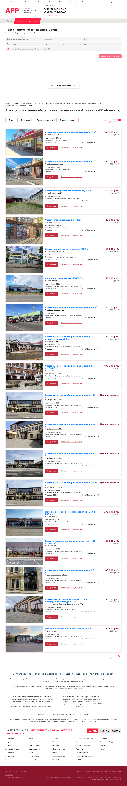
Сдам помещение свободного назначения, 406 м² (70, 454)
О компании (42, 2)
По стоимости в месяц (45, 120)
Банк (7, 760)
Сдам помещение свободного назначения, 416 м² (70, 425)
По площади (25, 120)
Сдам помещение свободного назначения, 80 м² (71, 307)
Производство (81, 742)
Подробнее (51, 148)
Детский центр (34, 746)
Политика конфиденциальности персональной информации (99, 772)
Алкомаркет (10, 738)
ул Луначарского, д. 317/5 (56, 575)
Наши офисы (74, 2)
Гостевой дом (34, 756)
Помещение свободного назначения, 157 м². (68, 628)
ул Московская (51, 281)
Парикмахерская (58, 756)
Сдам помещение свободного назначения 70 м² (70, 132)
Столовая (103, 738)
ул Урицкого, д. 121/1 (53, 400)
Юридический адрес (107, 742)
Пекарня (55, 760)
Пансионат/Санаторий (84, 756)
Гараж (31, 753)
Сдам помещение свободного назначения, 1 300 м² (71, 483)
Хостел (55, 738)
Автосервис (10, 756)
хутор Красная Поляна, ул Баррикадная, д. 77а (64, 604)
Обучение (63, 2)
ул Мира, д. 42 (51, 341)
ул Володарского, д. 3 (54, 310)
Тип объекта (11, 44)
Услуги (102, 746)
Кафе (31, 738)
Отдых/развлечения (83, 746)
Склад (78, 760)
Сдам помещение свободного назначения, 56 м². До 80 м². (69, 367)
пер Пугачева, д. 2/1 (53, 193)
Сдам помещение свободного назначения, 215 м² (70, 571)
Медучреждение (58, 749)
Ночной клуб (34, 742)
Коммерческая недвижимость (17, 39)
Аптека (8, 746)
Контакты (9, 775)
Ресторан (79, 749)
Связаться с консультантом (71, 148)
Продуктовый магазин (84, 738)
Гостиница (33, 760)
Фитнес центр (34, 749)
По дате (11, 120)
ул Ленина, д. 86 (52, 371)
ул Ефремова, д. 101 (53, 135)
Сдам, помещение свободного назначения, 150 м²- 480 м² (70, 542)
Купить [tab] (104, 731)
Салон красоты (82, 753)
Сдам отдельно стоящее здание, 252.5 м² (67, 249)
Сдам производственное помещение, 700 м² (68, 191)
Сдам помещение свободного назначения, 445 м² (70, 396)
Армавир (14, 2)
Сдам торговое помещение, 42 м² (63, 220)
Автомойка (9, 753)
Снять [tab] (93, 731)
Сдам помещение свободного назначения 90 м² (70, 161)
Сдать (116, 731)
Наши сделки (98, 2)
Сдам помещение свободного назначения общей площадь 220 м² (67, 337)
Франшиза (86, 2)
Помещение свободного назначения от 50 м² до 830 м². (70, 513)
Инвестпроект (57, 742)
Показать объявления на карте (64, 86)
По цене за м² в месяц (67, 120)
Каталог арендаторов (112, 2)
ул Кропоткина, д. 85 (54, 164)
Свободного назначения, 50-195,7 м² (64, 278)
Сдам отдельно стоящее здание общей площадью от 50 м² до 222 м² (66, 600)
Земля (102, 749)
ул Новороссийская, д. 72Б (56, 251)
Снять (86, 39)
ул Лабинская (51, 546)
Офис (54, 753)
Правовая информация (14, 777)
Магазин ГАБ (29, 2)
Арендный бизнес (12, 749)
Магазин (55, 746)
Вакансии (52, 2)
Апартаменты (10, 742)
